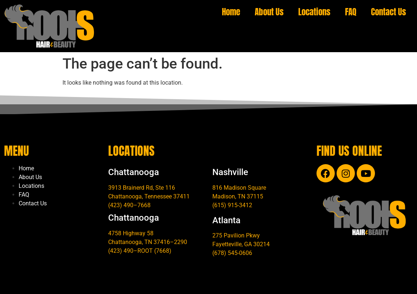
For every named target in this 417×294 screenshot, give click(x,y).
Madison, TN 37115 (237, 196)
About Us (269, 11)
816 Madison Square (239, 187)
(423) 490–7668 (129, 205)
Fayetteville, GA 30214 (241, 244)
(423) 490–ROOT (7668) (139, 250)
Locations (314, 11)
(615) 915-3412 (232, 205)
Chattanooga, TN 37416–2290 (147, 242)
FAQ (350, 11)
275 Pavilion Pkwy (236, 235)
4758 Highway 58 (130, 233)
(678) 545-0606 (232, 252)
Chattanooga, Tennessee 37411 (149, 196)
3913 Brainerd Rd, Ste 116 (141, 187)
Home (231, 11)
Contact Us (388, 11)
